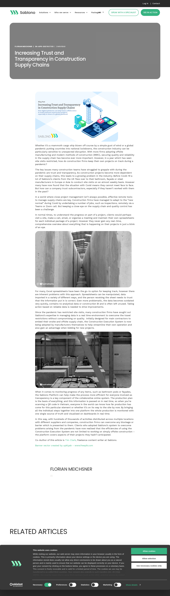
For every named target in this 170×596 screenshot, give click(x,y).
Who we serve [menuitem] (61, 12)
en (99, 12)
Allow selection (149, 565)
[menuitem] (145, 4)
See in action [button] (150, 12)
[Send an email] (51, 476)
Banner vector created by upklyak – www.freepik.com (64, 445)
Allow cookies (149, 557)
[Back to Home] (22, 12)
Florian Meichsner (23, 46)
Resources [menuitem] (80, 12)
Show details (132, 591)
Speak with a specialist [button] (123, 12)
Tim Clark (70, 440)
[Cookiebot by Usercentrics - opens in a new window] (16, 591)
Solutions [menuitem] (43, 12)
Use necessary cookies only (149, 572)
